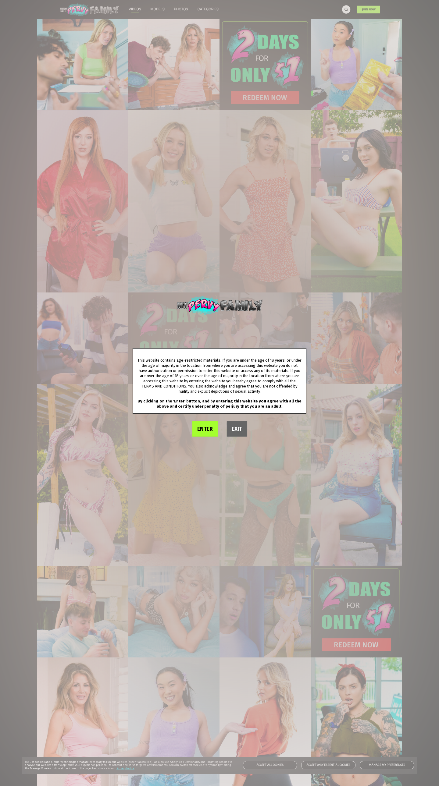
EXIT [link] (237, 429)
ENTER (205, 429)
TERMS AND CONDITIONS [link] (164, 386)
